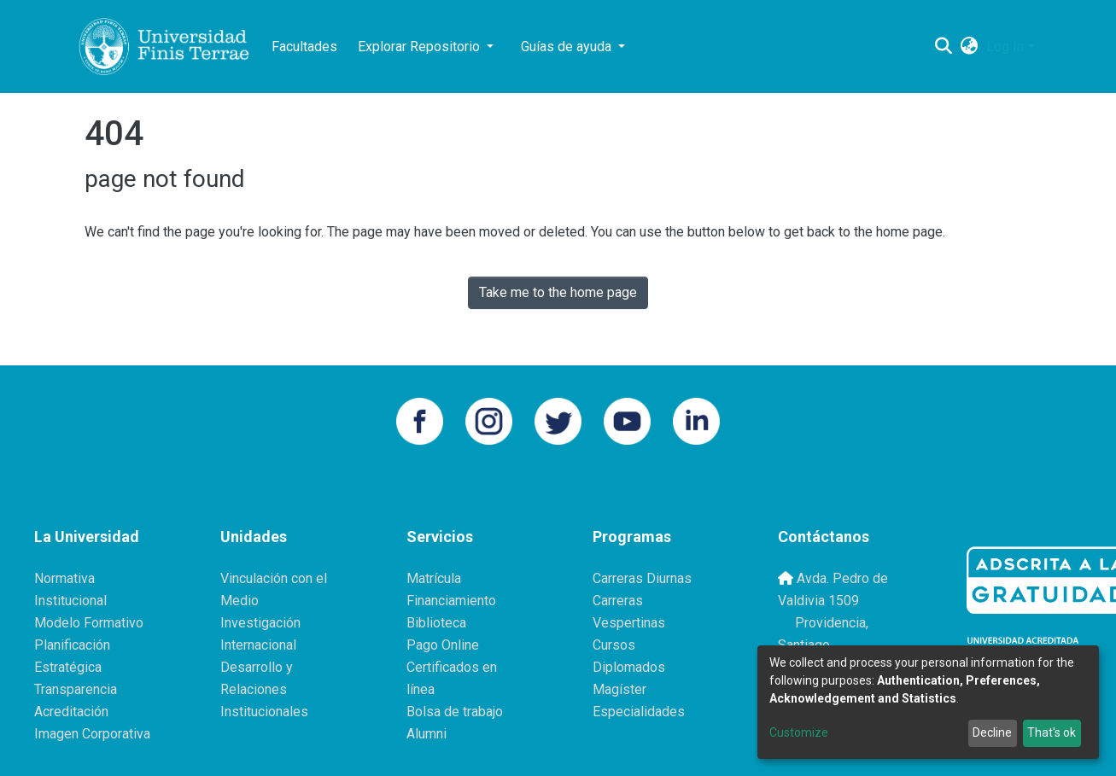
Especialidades (639, 711)
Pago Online (442, 645)
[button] (969, 47)
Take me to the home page (558, 292)
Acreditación (71, 711)
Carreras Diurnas (642, 578)
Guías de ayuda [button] (568, 46)
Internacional (258, 645)
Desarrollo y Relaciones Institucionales (264, 689)
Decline (992, 732)
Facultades (304, 46)
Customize (798, 732)
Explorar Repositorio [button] (420, 46)
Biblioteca (436, 623)
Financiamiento (451, 600)
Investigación (260, 623)
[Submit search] (943, 47)
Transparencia (75, 689)
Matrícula (433, 578)
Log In (1005, 46)
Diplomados (629, 667)
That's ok (1051, 732)
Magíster (619, 689)
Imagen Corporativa (92, 734)
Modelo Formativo (88, 623)
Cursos (614, 645)
